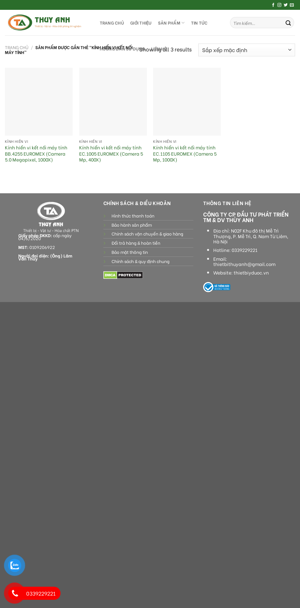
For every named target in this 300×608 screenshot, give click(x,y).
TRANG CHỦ (112, 23)
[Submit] (288, 22)
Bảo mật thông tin (130, 252)
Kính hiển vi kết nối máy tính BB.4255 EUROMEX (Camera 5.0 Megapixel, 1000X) (36, 153)
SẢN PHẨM (171, 23)
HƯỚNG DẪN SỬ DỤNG (122, 48)
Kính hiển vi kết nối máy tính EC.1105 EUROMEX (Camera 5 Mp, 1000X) (185, 153)
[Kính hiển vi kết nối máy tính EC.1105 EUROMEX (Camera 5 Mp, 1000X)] (187, 102)
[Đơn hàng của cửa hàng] (246, 50)
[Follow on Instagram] (279, 5)
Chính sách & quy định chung (140, 261)
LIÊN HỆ (159, 48)
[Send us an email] (292, 5)
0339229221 (244, 250)
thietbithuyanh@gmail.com (244, 264)
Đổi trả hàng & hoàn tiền (136, 243)
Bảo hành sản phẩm (132, 225)
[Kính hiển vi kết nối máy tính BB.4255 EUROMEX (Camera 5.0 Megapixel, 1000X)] (39, 102)
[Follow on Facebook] (273, 5)
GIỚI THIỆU (141, 23)
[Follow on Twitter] (286, 5)
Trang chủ (16, 47)
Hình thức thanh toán (133, 215)
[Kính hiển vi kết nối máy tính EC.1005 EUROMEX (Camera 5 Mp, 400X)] (113, 102)
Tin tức (199, 23)
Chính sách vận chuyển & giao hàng (147, 234)
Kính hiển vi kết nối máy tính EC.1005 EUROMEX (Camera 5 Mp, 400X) (111, 153)
